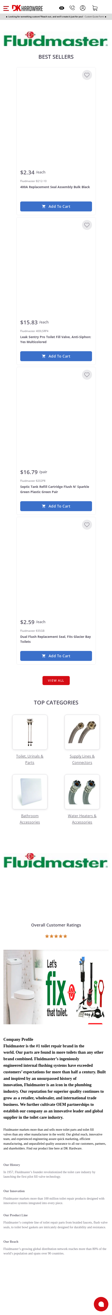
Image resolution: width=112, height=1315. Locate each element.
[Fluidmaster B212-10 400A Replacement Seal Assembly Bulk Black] (56, 105)
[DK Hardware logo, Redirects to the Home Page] (27, 8)
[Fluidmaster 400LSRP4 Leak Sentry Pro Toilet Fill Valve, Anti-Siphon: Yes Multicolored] (56, 255)
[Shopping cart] (95, 8)
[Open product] (56, 986)
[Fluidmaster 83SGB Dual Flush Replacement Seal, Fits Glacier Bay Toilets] (56, 554)
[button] (6, 8)
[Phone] (72, 8)
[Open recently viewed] (62, 8)
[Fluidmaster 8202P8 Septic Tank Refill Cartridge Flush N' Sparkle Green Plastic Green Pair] (56, 404)
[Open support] (101, 1304)
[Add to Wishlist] (87, 75)
